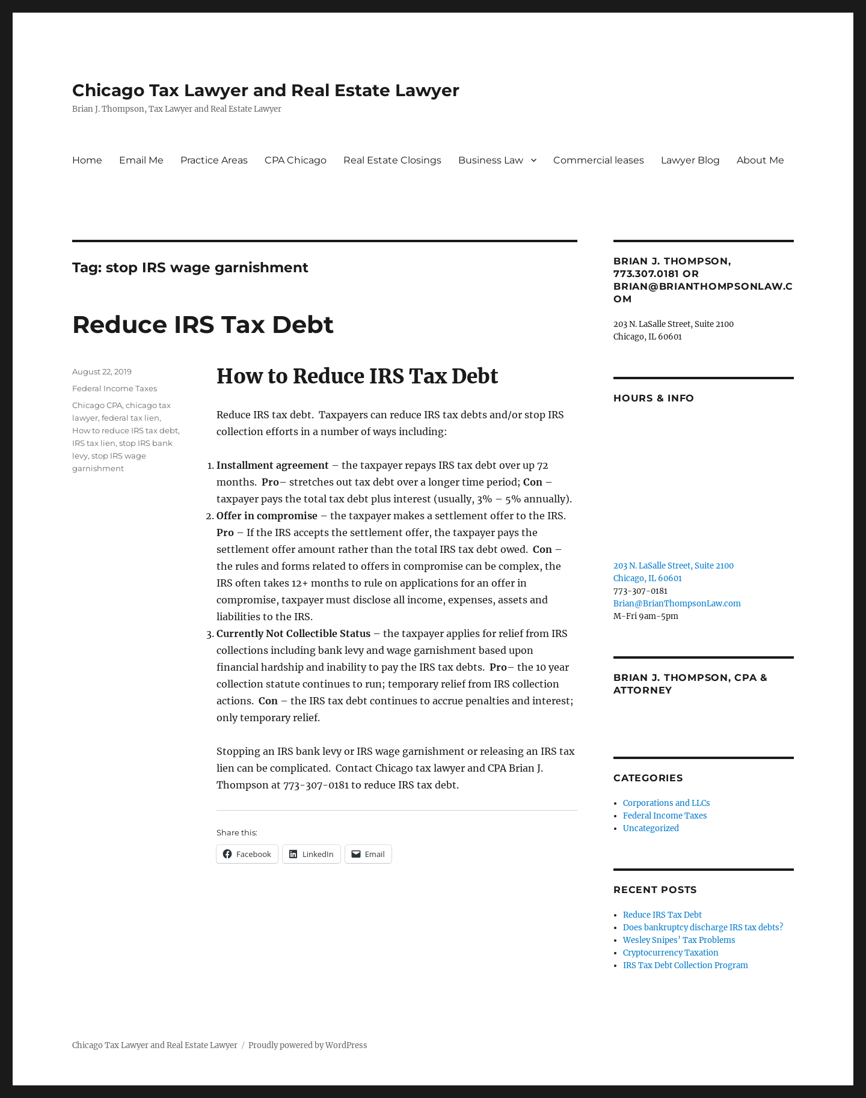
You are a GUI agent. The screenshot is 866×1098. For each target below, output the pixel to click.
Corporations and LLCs (666, 803)
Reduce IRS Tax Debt (203, 324)
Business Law (490, 160)
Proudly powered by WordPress (307, 1045)
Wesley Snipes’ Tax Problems (679, 940)
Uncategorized (651, 828)
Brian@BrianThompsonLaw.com (677, 604)
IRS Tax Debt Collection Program (685, 965)
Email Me (141, 160)
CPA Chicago (296, 160)
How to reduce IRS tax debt (125, 430)
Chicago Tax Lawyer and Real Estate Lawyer (265, 90)
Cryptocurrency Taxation (671, 953)
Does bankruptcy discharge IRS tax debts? (703, 928)
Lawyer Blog (690, 160)
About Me (760, 160)
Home (87, 160)
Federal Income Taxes (114, 388)
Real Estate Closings (392, 160)
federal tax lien (130, 417)
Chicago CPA (97, 405)
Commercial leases (598, 160)
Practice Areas (214, 160)
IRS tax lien (93, 443)
